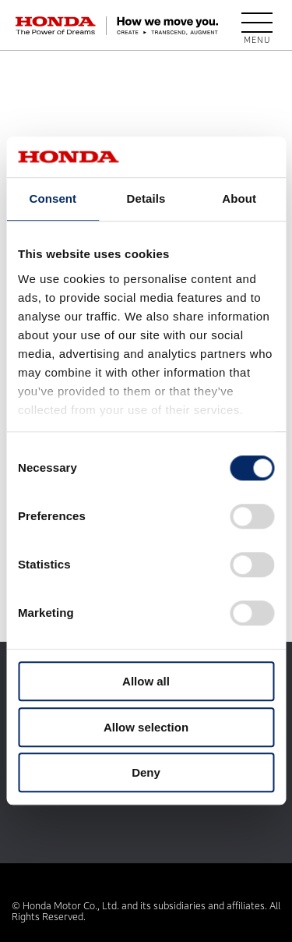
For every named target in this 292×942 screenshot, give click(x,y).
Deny (146, 773)
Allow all (146, 682)
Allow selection (146, 727)
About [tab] (239, 199)
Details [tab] (146, 199)
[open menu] (256, 25)
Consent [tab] (52, 199)
